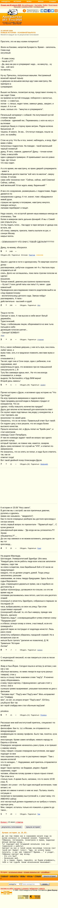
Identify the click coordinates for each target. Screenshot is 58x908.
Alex (38, 305)
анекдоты (14, 876)
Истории (17, 1)
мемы (22, 876)
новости (42, 888)
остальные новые (15, 872)
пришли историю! (50, 876)
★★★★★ (39, 255)
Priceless (43, 715)
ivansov (39, 650)
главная (4, 876)
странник (40, 340)
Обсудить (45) (5, 255)
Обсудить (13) (25, 715)
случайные (45, 872)
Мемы (29, 1)
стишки (38, 876)
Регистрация (53, 5)
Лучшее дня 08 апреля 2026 (11, 5)
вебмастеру (34, 888)
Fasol (39, 548)
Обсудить (23, 305)
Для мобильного (27, 5)
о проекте (25, 888)
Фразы (40, 1)
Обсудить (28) (25, 385)
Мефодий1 (44, 464)
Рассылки (17, 7)
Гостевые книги (39, 7)
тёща (2, 335)
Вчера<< (4, 822)
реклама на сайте (7, 888)
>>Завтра (19, 822)
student (42, 385)
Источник (24, 255)
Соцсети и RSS (27, 7)
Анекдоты (5, 1)
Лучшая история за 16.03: (14, 833)
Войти (45, 5)
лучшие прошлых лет (32, 872)
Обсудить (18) (25, 464)
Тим (38, 814)
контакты (17, 888)
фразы (30, 876)
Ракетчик (32, 255)
